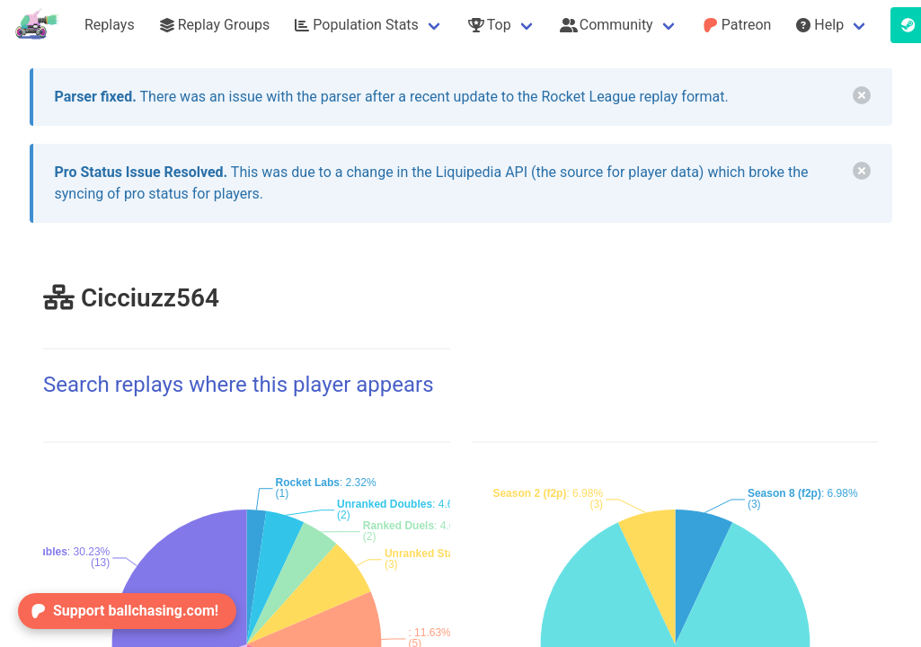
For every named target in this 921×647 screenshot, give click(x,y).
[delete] (862, 95)
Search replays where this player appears (238, 384)
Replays (109, 24)
